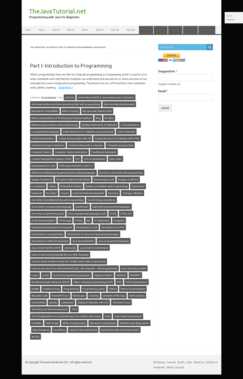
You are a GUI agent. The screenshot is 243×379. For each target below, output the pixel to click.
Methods (121, 275)
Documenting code (104, 179)
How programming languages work (87, 213)
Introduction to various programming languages (93, 234)
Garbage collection (132, 193)
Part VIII (131, 30)
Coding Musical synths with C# (74, 138)
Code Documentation (43, 138)
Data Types (115, 159)
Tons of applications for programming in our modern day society (66, 316)
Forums (65, 193)
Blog (98, 118)
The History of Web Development (50, 309)
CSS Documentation (94, 159)
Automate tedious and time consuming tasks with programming (66, 104)
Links (189, 362)
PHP (119, 282)
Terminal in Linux (121, 302)
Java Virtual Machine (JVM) (46, 247)
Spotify (53, 302)
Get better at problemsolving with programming (58, 200)
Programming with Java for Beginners (54, 17)
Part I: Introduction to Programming (71, 65)
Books (181, 362)
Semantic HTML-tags (114, 295)
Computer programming (120, 145)
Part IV (70, 30)
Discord (179, 367)
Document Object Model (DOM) (73, 179)
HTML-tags (65, 220)
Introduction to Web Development (50, 241)
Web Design (52, 323)
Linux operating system (133, 268)
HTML (113, 213)
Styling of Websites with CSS (93, 302)
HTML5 (79, 220)
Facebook (37, 193)
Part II (42, 30)
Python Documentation (133, 289)
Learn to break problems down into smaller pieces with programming (69, 261)
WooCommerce (41, 330)
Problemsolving (51, 289)
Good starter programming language (51, 206)
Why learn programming (103, 323)
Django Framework (42, 179)
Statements (67, 302)
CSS (77, 159)
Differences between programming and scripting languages (63, 172)
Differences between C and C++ (76, 165)
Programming (48, 97)
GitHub (170, 367)
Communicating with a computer (85, 145)
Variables (37, 323)
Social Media (38, 302)
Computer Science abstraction (71, 152)
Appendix (207, 30)
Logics (35, 275)
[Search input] (183, 47)
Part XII (190, 30)
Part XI (175, 30)
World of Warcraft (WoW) (83, 330)
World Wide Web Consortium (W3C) (120, 330)
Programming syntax (94, 289)
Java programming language (113, 241)
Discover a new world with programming (121, 172)
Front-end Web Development (88, 193)
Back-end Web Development (119, 104)
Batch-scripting (70, 111)
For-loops (51, 193)
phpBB (35, 289)
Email (163, 91)
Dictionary (159, 362)
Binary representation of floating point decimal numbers (62, 118)
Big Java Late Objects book (97, 111)
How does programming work (48, 213)
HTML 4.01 (126, 213)
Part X (160, 30)
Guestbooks (81, 206)
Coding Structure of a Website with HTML (117, 138)
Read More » (66, 87)
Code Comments (126, 131)
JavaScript (70, 247)
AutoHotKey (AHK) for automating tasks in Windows (106, 97)
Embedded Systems (71, 186)
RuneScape (79, 295)
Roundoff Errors (60, 295)
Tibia (74, 309)
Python (113, 289)
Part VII (115, 30)
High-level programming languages (111, 206)
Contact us (211, 362)
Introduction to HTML (112, 227)
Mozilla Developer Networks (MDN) (50, 282)
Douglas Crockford (128, 179)
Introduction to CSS (86, 227)
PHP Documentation (136, 282)
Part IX (146, 30)
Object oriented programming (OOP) (93, 282)
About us (199, 362)
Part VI (99, 30)
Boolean (109, 118)
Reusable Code (40, 295)
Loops (45, 275)
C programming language (45, 131)
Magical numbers (103, 275)
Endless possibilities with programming (107, 186)
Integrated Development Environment (52, 227)
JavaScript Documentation (94, 247)
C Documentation (130, 125)
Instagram (119, 220)
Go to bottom (230, 17)
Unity (107, 316)
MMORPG (135, 275)
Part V (85, 30)
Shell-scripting (137, 295)
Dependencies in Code (43, 165)
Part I (28, 30)
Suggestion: (167, 71)
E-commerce (38, 186)
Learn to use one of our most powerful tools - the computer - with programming (74, 268)
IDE (88, 220)
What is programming (74, 323)
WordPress (59, 330)
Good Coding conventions (101, 200)
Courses (171, 362)
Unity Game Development (128, 316)
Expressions (138, 186)
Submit (165, 108)
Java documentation (83, 241)
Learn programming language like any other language (60, 254)
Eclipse (52, 186)
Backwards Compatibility (45, 111)
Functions (113, 193)
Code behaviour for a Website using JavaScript (88, 131)
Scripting (94, 295)
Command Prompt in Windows (48, 145)
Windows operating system (134, 323)
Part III (56, 30)
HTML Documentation (43, 220)
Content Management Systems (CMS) (51, 159)
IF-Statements (102, 220)
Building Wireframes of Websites (99, 125)
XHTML (35, 336)
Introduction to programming (47, 234)
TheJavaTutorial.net (57, 11)
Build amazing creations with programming (55, 125)
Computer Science (41, 152)
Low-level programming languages (71, 275)
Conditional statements (103, 152)
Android (69, 97)
